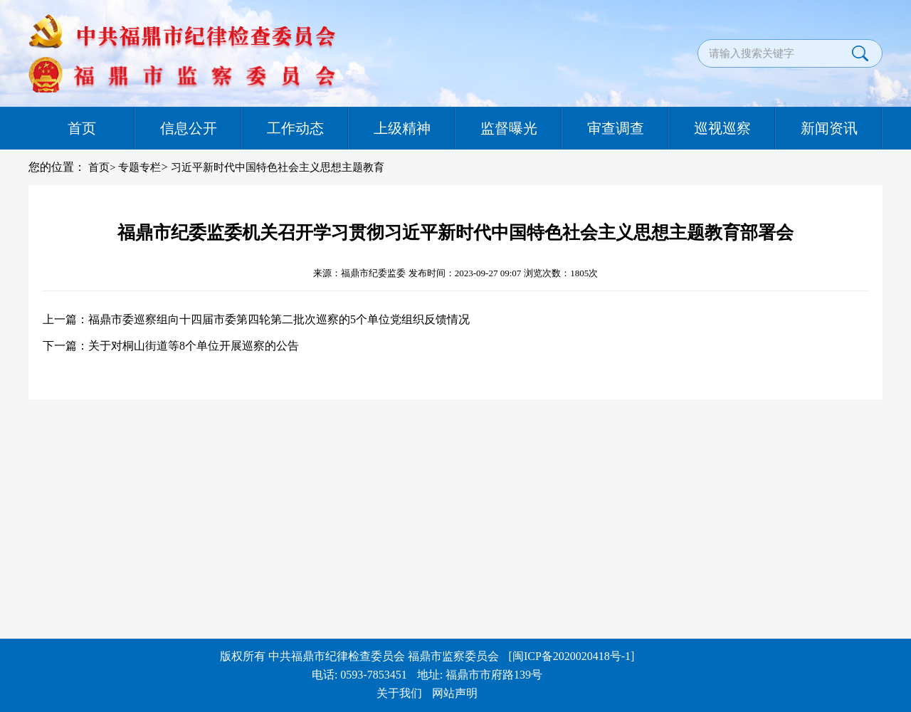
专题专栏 (139, 167)
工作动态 (295, 128)
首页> (101, 167)
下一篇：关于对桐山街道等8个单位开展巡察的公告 (171, 346)
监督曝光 (508, 128)
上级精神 (402, 128)
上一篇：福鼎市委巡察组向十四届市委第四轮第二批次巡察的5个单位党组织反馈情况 (256, 319)
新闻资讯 (829, 128)
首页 (82, 128)
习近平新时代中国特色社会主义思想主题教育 (277, 167)
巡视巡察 (722, 128)
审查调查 (615, 128)
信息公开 (188, 128)
